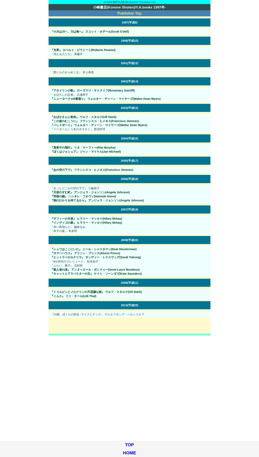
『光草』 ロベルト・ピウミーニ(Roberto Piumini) (83, 50)
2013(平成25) (129, 305)
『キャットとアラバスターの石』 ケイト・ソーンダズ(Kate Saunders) (96, 273)
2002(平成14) (129, 81)
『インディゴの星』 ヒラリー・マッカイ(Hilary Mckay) (86, 222)
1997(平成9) (129, 22)
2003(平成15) (129, 107)
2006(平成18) (129, 179)
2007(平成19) (129, 209)
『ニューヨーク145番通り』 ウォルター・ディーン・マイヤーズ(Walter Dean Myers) (106, 98)
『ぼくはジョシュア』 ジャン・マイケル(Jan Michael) (86, 151)
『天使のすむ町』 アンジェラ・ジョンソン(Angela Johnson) (90, 192)
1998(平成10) (129, 40)
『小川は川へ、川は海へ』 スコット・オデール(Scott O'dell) (90, 31)
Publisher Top (130, 13)
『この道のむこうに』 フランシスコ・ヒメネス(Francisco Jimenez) (95, 121)
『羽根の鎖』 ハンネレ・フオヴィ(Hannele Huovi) (83, 196)
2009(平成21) (129, 282)
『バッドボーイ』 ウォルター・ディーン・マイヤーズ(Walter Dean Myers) (99, 125)
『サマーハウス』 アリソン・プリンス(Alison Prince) (85, 253)
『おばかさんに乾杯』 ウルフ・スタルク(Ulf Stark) (83, 117)
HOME (129, 452)
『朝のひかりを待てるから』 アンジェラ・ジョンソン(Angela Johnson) (97, 200)
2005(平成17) (129, 160)
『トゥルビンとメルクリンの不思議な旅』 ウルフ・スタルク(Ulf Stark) (96, 291)
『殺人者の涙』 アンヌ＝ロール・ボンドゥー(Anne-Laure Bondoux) (95, 269)
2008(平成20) (129, 240)
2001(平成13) (129, 63)
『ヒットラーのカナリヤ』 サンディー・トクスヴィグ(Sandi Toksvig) (96, 257)
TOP (129, 444)
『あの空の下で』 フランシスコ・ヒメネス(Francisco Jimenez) (92, 169)
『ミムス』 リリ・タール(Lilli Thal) (73, 296)
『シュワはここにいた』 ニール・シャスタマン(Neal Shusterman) (94, 249)
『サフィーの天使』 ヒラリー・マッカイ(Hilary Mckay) (86, 218)
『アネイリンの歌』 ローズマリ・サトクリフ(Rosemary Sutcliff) (93, 90)
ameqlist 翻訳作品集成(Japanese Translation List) (129, 2)
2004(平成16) (129, 138)
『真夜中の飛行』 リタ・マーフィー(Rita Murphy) (83, 147)
